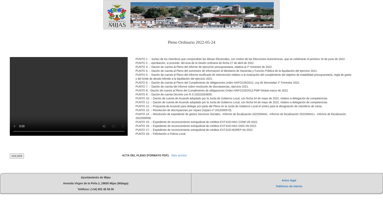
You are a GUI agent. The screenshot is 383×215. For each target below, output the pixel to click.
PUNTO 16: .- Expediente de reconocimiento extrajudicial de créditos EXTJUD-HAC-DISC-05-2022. (196, 125)
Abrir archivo (179, 155)
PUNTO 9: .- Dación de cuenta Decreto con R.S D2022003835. (174, 94)
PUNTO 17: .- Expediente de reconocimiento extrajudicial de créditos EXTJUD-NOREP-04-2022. (194, 129)
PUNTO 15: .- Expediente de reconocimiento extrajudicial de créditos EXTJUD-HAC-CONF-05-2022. (197, 122)
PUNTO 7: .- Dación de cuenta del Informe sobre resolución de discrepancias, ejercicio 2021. (192, 86)
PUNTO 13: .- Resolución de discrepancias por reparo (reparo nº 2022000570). (184, 110)
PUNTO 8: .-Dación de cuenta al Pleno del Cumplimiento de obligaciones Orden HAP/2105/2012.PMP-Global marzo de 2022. (212, 90)
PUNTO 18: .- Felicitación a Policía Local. (161, 133)
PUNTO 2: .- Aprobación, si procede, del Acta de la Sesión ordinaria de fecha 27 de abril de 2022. (195, 63)
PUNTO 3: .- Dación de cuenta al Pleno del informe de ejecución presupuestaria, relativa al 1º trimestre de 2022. (204, 66)
